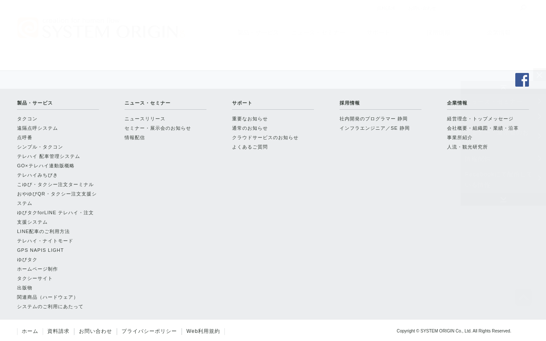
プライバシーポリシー (149, 331)
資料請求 (58, 331)
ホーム (30, 331)
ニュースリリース (490, 117)
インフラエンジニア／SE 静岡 (375, 128)
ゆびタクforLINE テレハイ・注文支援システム (55, 217)
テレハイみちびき (37, 175)
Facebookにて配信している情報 (499, 179)
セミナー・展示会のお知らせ (497, 137)
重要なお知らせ (250, 118)
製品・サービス (258, 32)
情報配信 (478, 158)
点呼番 (24, 137)
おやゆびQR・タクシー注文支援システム (57, 198)
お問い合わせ (95, 331)
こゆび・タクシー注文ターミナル (55, 184)
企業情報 (499, 32)
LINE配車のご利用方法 (43, 231)
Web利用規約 (203, 331)
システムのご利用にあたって (50, 306)
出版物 (24, 287)
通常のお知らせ (250, 128)
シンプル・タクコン (40, 146)
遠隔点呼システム (37, 128)
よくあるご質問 (250, 146)
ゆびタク (27, 259)
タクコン (27, 118)
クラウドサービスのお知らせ (265, 137)
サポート (378, 32)
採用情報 (438, 32)
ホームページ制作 (37, 268)
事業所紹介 (460, 137)
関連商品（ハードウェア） (47, 297)
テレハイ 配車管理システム (48, 156)
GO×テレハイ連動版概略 (46, 165)
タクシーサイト (35, 278)
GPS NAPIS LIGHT (40, 250)
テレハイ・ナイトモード (45, 240)
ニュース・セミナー (318, 32)
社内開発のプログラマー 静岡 (374, 118)
